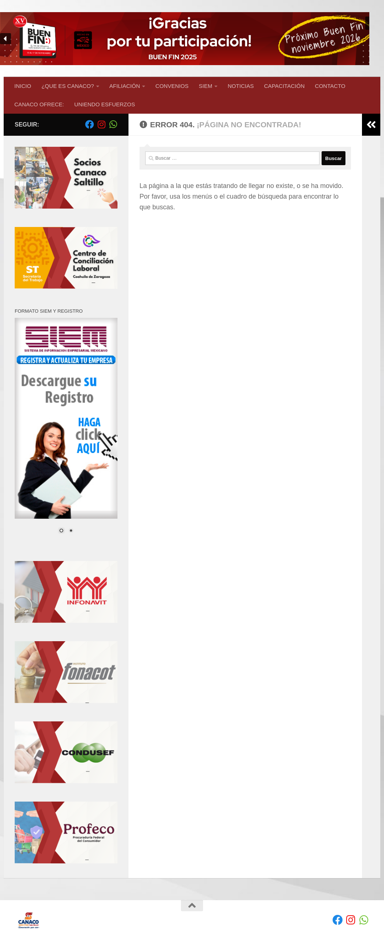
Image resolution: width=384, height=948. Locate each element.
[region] (192, 38)
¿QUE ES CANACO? (67, 86)
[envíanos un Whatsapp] (113, 124)
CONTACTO (330, 86)
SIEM (206, 86)
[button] (192, 38)
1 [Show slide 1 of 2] (61, 531)
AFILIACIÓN (124, 86)
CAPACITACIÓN (284, 86)
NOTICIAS (241, 86)
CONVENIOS (171, 86)
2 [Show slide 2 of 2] (71, 531)
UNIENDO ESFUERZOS (104, 104)
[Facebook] (89, 124)
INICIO (22, 86)
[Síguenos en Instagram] (101, 124)
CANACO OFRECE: (39, 104)
